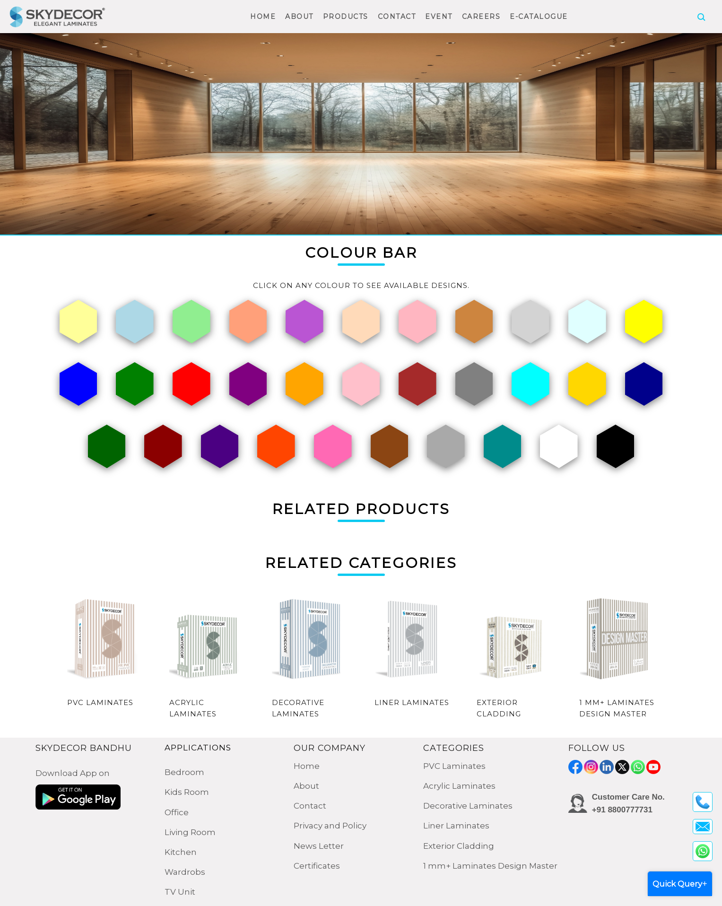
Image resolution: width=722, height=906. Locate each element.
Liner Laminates (456, 825)
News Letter (319, 846)
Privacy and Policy (330, 825)
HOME (263, 16)
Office (177, 812)
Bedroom (184, 772)
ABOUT (299, 16)
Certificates (317, 866)
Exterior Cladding (458, 846)
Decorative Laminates (468, 805)
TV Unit (180, 892)
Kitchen (181, 852)
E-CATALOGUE (539, 16)
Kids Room (187, 792)
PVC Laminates (454, 766)
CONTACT (397, 16)
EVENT (438, 16)
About (306, 786)
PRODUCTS (345, 16)
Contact (310, 805)
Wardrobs (185, 872)
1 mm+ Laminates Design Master (490, 866)
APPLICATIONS (198, 747)
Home (307, 766)
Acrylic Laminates (459, 786)
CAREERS (481, 16)
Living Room (190, 832)
